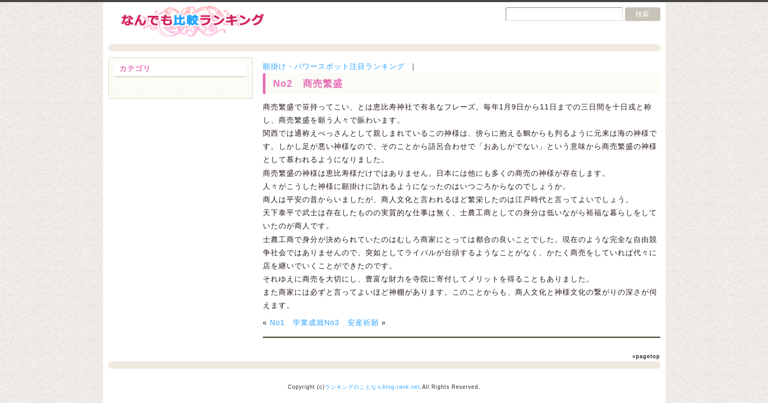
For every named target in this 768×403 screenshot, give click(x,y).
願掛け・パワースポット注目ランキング (334, 66)
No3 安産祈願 (351, 322)
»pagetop (646, 356)
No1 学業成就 (297, 322)
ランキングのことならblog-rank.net (372, 387)
